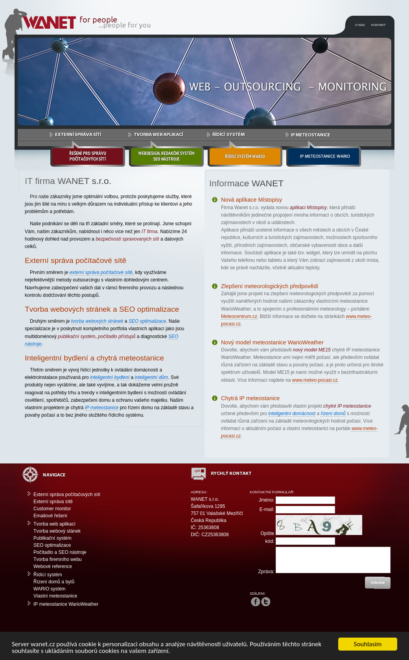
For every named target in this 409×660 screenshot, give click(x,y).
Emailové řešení (50, 515)
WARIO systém (49, 589)
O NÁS (360, 25)
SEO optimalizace (52, 545)
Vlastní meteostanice (55, 596)
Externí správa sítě (53, 501)
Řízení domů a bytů (53, 582)
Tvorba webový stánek (57, 531)
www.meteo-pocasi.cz (315, 380)
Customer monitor (52, 508)
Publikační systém (52, 538)
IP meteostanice (102, 407)
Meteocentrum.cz (239, 316)
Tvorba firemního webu (57, 559)
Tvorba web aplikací (54, 524)
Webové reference (52, 566)
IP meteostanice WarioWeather (65, 604)
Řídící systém (47, 574)
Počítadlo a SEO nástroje (60, 552)
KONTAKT (378, 25)
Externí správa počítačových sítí (66, 494)
